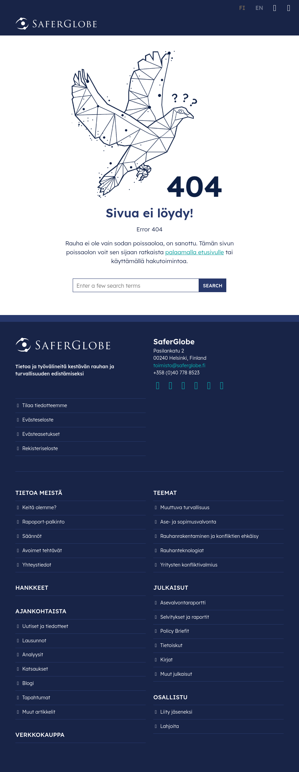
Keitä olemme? (39, 507)
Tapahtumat (36, 698)
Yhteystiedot (36, 565)
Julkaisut (170, 587)
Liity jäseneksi (176, 712)
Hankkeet (31, 587)
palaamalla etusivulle (194, 252)
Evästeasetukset (41, 434)
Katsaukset (35, 669)
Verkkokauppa (40, 734)
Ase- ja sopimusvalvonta (188, 522)
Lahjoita (169, 726)
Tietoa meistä (38, 492)
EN (259, 7)
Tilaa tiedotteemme (44, 405)
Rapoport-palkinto (43, 522)
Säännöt (32, 536)
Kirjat (166, 660)
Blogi (28, 683)
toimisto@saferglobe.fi (179, 365)
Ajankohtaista (40, 611)
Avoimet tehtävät (42, 550)
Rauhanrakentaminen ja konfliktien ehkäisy (209, 536)
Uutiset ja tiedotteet (45, 626)
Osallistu (170, 697)
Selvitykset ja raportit (184, 617)
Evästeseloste (37, 420)
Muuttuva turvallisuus (185, 507)
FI (242, 7)
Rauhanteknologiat (182, 550)
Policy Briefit (174, 631)
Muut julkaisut (176, 674)
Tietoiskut (171, 645)
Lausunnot (34, 641)
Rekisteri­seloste (40, 448)
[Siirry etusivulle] (56, 23)
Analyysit (32, 655)
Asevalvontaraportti (183, 603)
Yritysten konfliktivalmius (189, 565)
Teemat (165, 492)
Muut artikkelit (38, 712)
